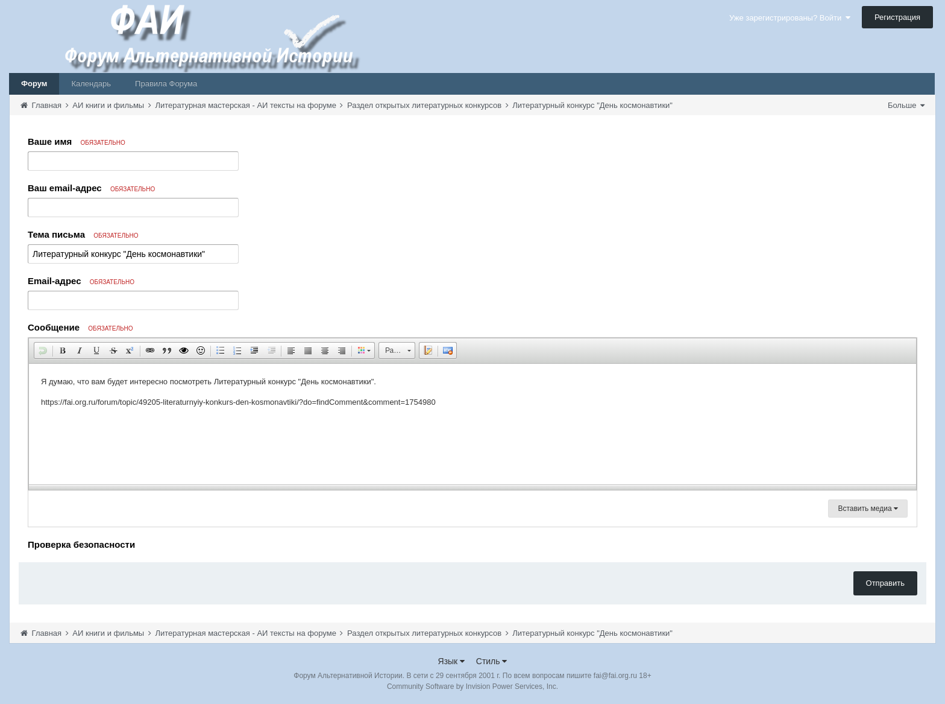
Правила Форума (166, 83)
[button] (42, 350)
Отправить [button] (885, 583)
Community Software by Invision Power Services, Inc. (472, 686)
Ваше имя (76, 141)
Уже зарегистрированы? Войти (789, 17)
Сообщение (80, 327)
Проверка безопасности (81, 544)
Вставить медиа (868, 508)
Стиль (491, 661)
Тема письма (83, 234)
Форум (34, 83)
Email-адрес (81, 281)
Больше (906, 105)
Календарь (91, 83)
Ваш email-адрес (91, 188)
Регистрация (897, 17)
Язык (451, 661)
